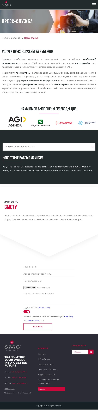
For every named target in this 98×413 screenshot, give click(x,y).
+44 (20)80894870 (19, 383)
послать (38, 327)
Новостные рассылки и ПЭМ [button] (49, 146)
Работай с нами (44, 359)
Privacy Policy (68, 317)
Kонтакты (42, 354)
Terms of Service (33, 321)
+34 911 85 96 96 (19, 377)
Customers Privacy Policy (48, 369)
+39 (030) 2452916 (18, 371)
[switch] (26, 311)
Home (5, 37)
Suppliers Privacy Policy (47, 374)
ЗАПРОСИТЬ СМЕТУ (46, 364)
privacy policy (44, 307)
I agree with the (36, 307)
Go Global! (16, 37)
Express (41, 389)
